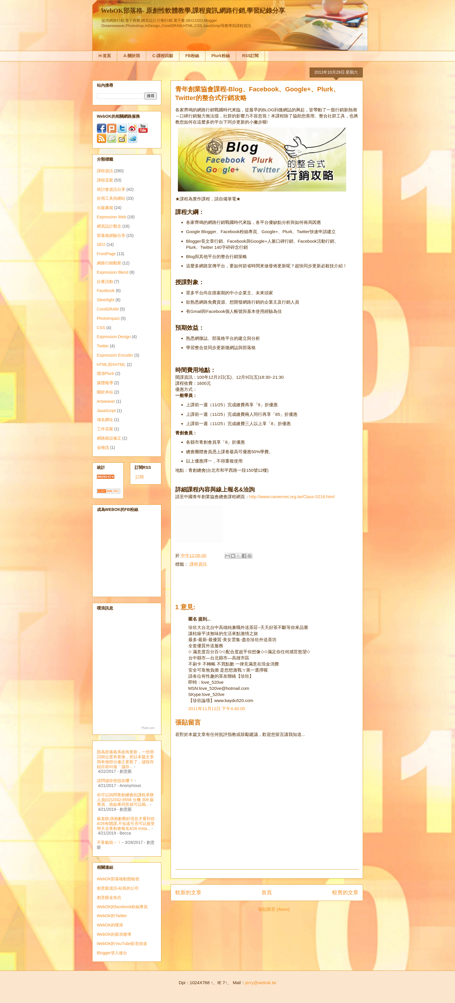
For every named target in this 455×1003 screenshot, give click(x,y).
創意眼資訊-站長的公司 (118, 888)
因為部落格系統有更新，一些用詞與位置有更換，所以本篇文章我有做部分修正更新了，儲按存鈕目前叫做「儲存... (125, 759)
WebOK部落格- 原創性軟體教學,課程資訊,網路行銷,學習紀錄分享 (193, 10)
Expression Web (112, 217)
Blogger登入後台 (112, 953)
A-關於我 (131, 55)
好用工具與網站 (111, 198)
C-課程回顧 (162, 55)
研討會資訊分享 (111, 189)
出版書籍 (105, 207)
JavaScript (106, 410)
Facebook (106, 290)
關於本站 (105, 392)
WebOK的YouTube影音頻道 (122, 943)
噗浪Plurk (105, 373)
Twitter (103, 346)
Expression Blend (113, 272)
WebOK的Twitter (112, 915)
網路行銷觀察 (109, 263)
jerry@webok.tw (260, 982)
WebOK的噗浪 (110, 925)
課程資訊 (198, 564)
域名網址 (105, 419)
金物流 (103, 447)
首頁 (266, 892)
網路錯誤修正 (109, 438)
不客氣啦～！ (109, 842)
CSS (101, 327)
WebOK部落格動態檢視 (118, 879)
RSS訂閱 (250, 55)
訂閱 (140, 477)
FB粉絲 (192, 55)
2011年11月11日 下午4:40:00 (216, 708)
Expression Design (114, 336)
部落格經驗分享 (111, 235)
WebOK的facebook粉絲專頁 (122, 906)
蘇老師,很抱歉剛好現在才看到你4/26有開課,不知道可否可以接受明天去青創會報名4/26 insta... (126, 823)
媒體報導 (105, 382)
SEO (101, 244)
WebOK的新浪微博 (114, 934)
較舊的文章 (345, 892)
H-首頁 (105, 55)
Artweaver (106, 401)
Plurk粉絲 (221, 55)
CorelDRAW (108, 309)
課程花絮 (105, 180)
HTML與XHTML (111, 364)
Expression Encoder (115, 355)
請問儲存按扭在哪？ (115, 780)
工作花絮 (105, 429)
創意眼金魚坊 (109, 897)
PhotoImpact (108, 318)
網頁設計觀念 (109, 226)
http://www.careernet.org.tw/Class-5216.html (292, 496)
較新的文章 (188, 892)
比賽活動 (105, 281)
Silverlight (106, 300)
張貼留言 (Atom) (274, 909)
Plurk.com (148, 728)
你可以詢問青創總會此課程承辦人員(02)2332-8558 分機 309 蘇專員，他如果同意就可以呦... (125, 799)
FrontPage (106, 253)
